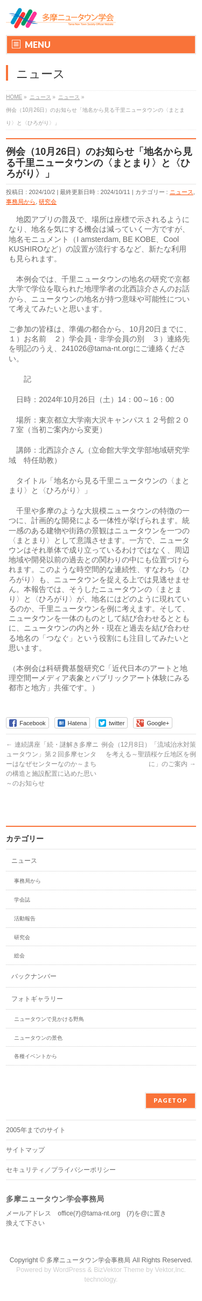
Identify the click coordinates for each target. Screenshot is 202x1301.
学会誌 (22, 900)
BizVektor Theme (119, 1270)
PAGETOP (170, 1100)
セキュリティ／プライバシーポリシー (61, 1170)
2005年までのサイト (36, 1130)
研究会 (48, 201)
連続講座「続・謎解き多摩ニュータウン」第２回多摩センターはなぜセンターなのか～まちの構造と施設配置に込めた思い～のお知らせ (52, 764)
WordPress (69, 1270)
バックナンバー (34, 976)
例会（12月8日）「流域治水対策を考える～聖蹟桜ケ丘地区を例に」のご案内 (148, 754)
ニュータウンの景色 (38, 1038)
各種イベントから (35, 1056)
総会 (19, 956)
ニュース (181, 192)
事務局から (21, 201)
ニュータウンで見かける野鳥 (49, 1019)
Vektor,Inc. (170, 1270)
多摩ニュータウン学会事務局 (88, 1260)
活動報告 (25, 918)
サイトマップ (25, 1150)
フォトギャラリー (37, 999)
